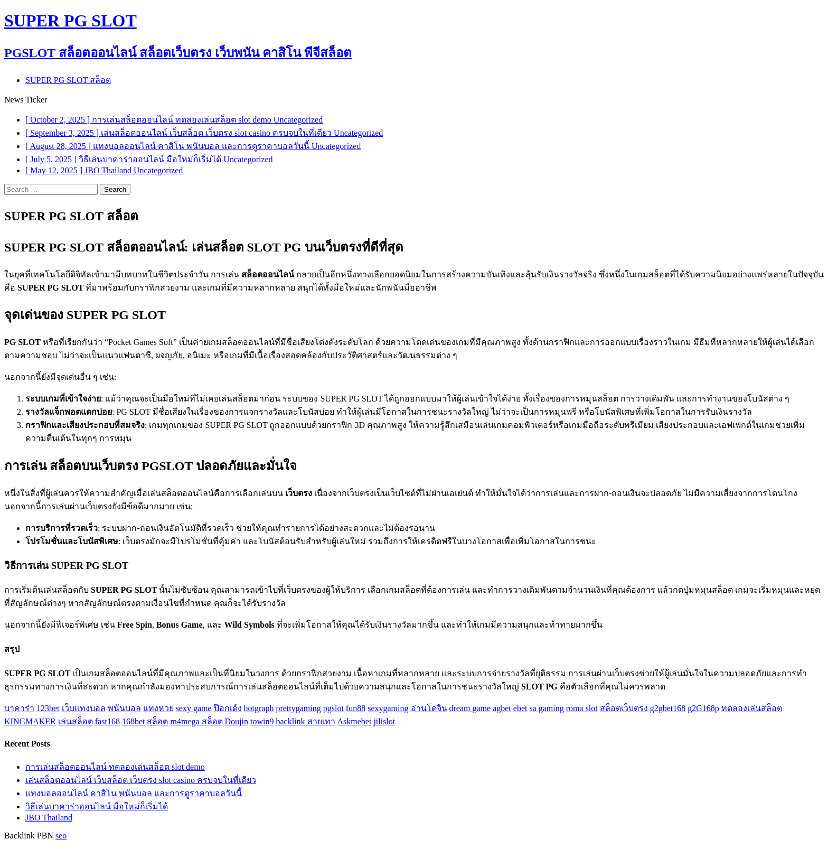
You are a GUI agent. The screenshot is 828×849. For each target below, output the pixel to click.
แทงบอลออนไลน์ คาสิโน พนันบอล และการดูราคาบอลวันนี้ (133, 793)
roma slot (582, 708)
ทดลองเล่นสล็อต (751, 708)
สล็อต (157, 721)
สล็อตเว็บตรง (624, 708)
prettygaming (298, 708)
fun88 (355, 708)
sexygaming (388, 708)
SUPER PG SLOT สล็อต (68, 80)
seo (61, 835)
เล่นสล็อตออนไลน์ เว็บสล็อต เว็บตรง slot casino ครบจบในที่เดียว (140, 780)
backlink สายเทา (305, 721)
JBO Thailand (48, 817)
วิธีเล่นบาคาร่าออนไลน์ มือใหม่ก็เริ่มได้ (96, 806)
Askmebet (354, 721)
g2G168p (703, 708)
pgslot (333, 708)
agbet (502, 708)
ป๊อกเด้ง (228, 708)
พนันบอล (124, 708)
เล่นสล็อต (75, 721)
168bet (133, 721)
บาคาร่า (19, 708)
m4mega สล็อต (196, 721)
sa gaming (546, 708)
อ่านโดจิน (429, 708)
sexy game (194, 708)
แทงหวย (158, 708)
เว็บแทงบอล (84, 708)
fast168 (107, 721)
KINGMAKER (30, 721)
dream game (470, 708)
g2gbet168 (668, 708)
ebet (520, 708)
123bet (48, 708)
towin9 (262, 721)
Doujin (236, 721)
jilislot (384, 721)
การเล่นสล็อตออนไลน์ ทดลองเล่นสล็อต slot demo (115, 766)
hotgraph (259, 708)
